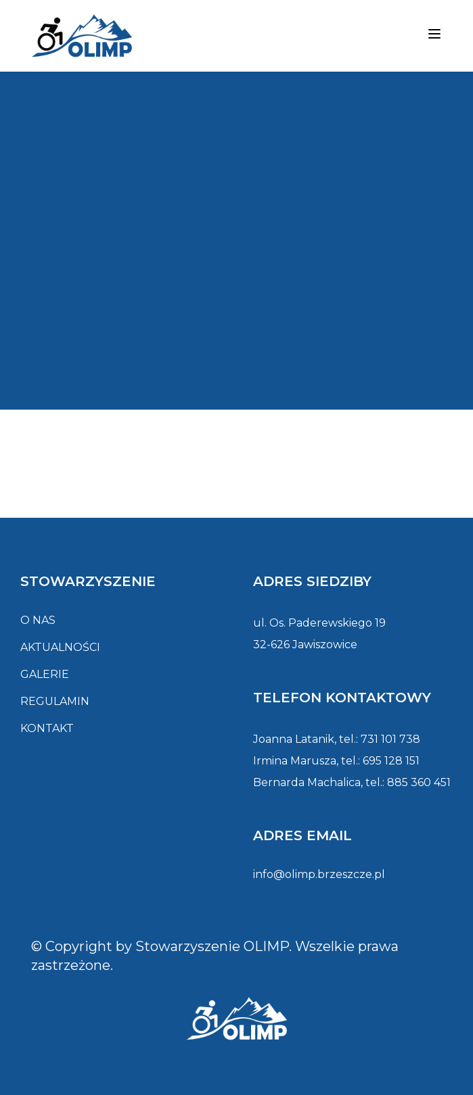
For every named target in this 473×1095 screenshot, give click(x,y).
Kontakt (47, 728)
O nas (37, 620)
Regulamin (54, 701)
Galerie (44, 674)
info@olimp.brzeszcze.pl (319, 874)
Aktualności (60, 647)
